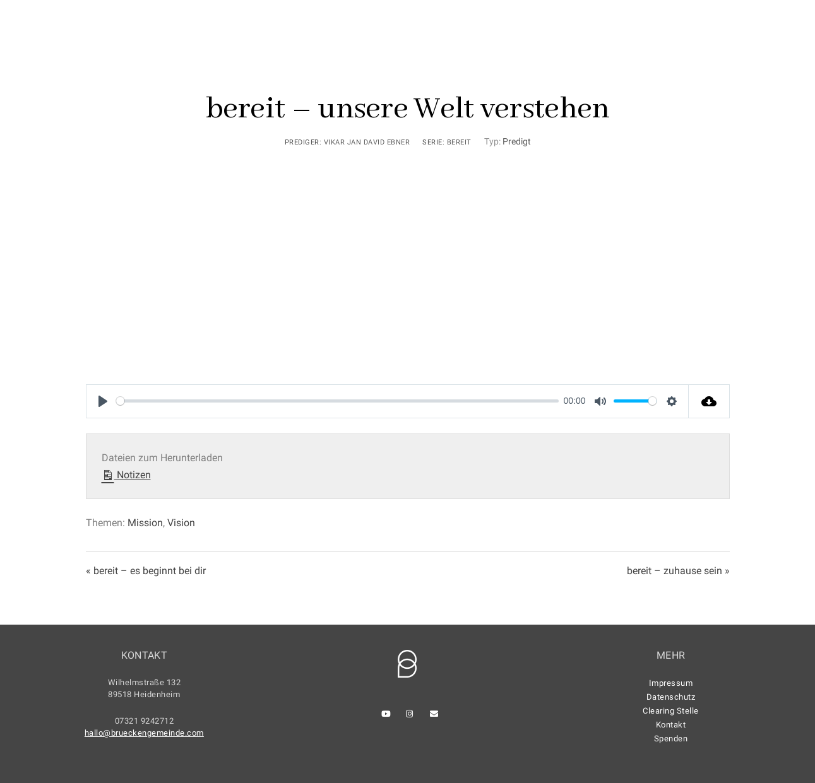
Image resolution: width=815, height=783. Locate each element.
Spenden (671, 738)
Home (329, 51)
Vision (181, 523)
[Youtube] (721, 26)
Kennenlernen (494, 51)
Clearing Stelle (671, 710)
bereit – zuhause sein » (678, 571)
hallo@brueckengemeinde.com (144, 733)
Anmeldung (678, 51)
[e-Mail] (766, 26)
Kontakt (750, 51)
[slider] (337, 401)
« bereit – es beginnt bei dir (146, 571)
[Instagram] (744, 26)
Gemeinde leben (590, 51)
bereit (459, 142)
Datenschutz (671, 697)
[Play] (103, 401)
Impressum (671, 683)
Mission (145, 523)
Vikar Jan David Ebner (367, 142)
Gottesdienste (401, 51)
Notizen (126, 473)
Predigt (517, 141)
